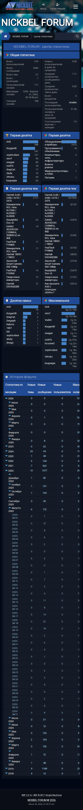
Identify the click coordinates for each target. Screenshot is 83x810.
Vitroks (10, 177)
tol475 (9, 166)
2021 (10, 465)
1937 (9, 328)
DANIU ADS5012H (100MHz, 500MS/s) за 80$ (13, 232)
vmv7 (9, 158)
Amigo (10, 342)
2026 (10, 398)
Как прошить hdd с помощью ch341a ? (52, 288)
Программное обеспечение (53, 150)
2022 (10, 461)
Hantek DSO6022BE (12, 285)
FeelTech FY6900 (11, 272)
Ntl (8, 331)
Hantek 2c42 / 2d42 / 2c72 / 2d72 (13, 198)
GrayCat (10, 169)
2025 (10, 446)
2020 (10, 470)
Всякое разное (49, 166)
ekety (9, 339)
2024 (10, 451)
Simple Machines (53, 795)
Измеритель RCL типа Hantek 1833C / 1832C (13, 253)
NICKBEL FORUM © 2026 (42, 800)
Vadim (48, 320)
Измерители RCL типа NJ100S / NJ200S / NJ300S (13, 210)
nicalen (73, 102)
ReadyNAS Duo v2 (12, 221)
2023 (10, 456)
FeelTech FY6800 (11, 243)
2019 (10, 768)
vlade (9, 173)
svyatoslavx (12, 155)
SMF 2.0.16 (26, 795)
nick (8, 141)
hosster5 (49, 343)
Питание (49, 177)
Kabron (10, 324)
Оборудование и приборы (53, 143)
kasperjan (11, 180)
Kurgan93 (11, 148)
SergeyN (10, 320)
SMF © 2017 (38, 795)
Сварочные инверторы (12, 278)
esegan (10, 162)
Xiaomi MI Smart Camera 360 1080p (14, 264)
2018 (10, 773)
